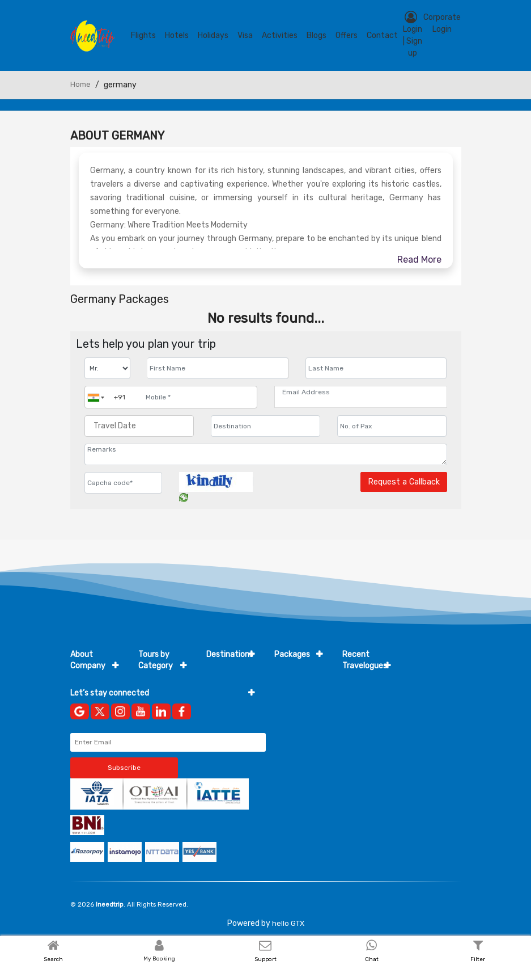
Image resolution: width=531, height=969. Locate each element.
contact (382, 35)
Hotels (177, 35)
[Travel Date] (139, 426)
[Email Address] (361, 392)
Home (80, 84)
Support (265, 959)
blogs (316, 35)
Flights (143, 35)
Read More (419, 259)
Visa (245, 35)
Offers (346, 35)
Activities (280, 35)
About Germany (117, 135)
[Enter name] (217, 368)
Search (53, 959)
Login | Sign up (412, 34)
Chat (372, 959)
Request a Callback (404, 482)
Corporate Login (442, 23)
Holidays (213, 35)
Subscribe (124, 768)
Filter (477, 959)
